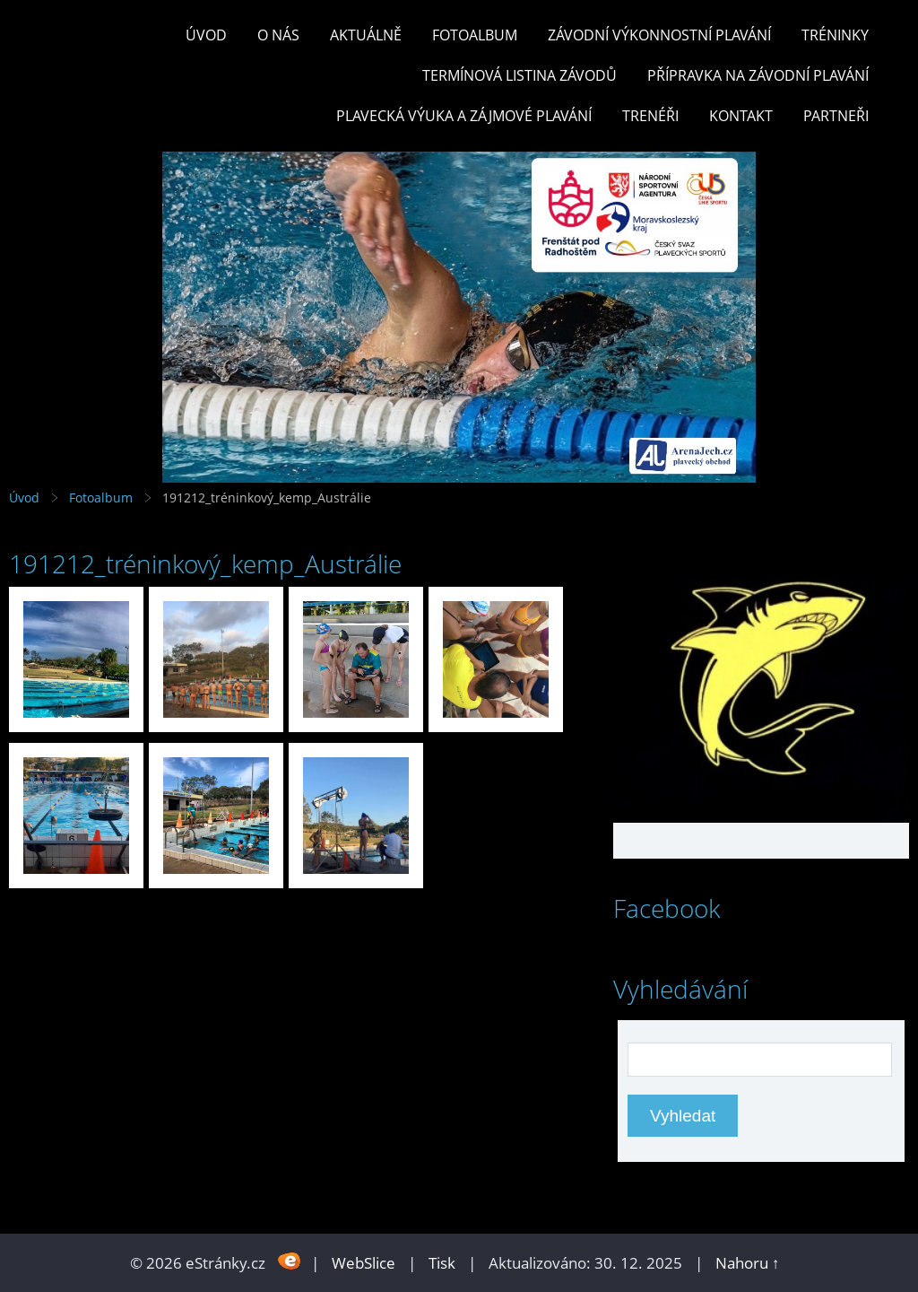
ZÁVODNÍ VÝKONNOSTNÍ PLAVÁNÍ (659, 35)
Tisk (442, 1263)
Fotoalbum (474, 35)
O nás (278, 35)
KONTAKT (741, 116)
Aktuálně (366, 35)
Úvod (206, 35)
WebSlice (363, 1263)
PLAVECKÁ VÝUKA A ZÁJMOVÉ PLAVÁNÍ (464, 116)
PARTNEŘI (836, 116)
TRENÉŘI (650, 116)
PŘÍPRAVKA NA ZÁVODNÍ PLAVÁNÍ (758, 75)
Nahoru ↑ (747, 1263)
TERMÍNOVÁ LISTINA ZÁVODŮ (519, 75)
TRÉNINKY (835, 35)
